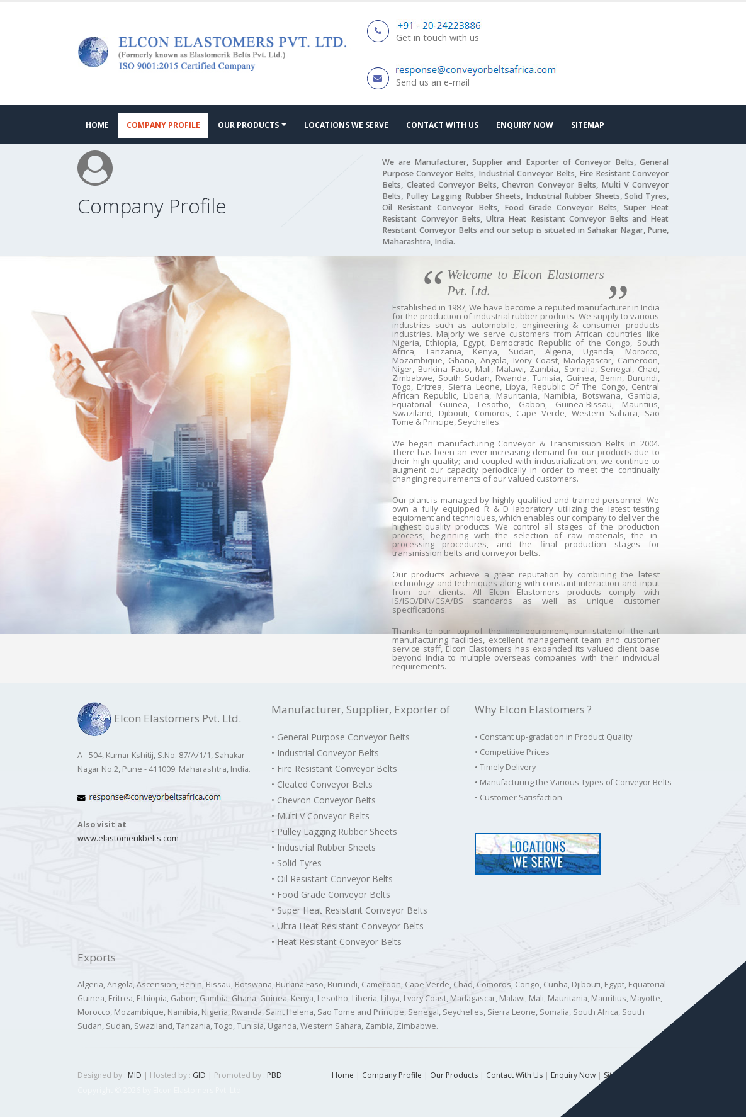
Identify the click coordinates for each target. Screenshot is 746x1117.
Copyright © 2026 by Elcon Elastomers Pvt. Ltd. (160, 1090)
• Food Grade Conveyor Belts (330, 894)
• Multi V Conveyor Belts (320, 816)
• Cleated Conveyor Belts (322, 784)
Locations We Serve (346, 125)
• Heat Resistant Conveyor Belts (336, 942)
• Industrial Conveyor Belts (325, 753)
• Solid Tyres (296, 863)
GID (199, 1075)
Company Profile (163, 125)
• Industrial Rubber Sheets (323, 847)
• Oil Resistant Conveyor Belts (332, 879)
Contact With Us (442, 125)
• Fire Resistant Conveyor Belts (334, 768)
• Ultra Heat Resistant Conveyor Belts (347, 926)
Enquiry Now (524, 125)
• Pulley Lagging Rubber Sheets (334, 831)
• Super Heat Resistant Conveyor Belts (349, 910)
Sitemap (587, 125)
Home (97, 125)
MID (134, 1075)
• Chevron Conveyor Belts (323, 800)
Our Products (248, 125)
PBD (274, 1075)
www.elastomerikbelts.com (128, 838)
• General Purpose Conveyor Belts (340, 737)
